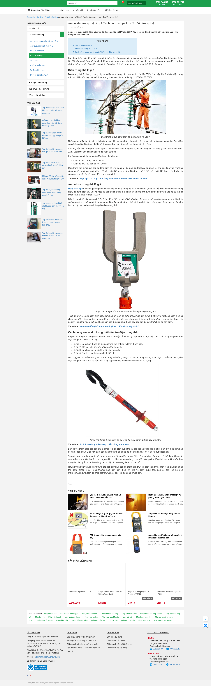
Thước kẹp (113, 620)
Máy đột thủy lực (98, 620)
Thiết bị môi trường (38, 65)
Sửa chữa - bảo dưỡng (39, 89)
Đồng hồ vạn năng (80, 620)
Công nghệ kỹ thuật (37, 95)
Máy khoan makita (129, 614)
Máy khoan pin (50, 614)
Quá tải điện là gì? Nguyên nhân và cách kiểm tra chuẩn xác (105, 496)
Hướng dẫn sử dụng (38, 82)
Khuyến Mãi (78, 10)
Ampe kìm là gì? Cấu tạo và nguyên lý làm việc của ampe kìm (165, 536)
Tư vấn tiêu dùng (94, 10)
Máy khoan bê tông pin (69, 614)
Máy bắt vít (40, 617)
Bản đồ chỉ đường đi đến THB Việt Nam (83, 648)
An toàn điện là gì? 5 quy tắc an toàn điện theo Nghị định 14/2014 (106, 515)
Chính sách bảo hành (116, 640)
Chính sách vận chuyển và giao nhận (82, 644)
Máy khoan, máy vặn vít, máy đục (44, 41)
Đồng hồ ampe (75, 189)
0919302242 (173, 664)
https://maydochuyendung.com (47, 657)
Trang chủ (31, 17)
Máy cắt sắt (127, 617)
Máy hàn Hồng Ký (143, 617)
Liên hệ (70, 651)
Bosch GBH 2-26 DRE (163, 620)
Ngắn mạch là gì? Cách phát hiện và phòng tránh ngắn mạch (164, 496)
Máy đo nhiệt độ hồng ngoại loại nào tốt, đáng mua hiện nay (52, 123)
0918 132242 (178, 3)
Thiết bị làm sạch (37, 51)
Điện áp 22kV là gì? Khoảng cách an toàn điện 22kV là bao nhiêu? (113, 178)
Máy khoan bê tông (110, 614)
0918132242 (156, 664)
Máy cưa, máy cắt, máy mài (41, 46)
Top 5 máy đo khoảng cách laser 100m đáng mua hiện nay (51, 192)
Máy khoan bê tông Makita (151, 614)
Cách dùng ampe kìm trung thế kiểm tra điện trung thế (97, 52)
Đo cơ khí (34, 60)
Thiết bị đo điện (51, 17)
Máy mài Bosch (54, 617)
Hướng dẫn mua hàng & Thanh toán (82, 640)
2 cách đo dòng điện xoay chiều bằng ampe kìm (104, 444)
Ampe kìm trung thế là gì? (86, 49)
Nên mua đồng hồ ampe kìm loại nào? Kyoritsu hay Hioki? (109, 326)
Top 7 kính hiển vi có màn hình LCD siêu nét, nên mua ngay (53, 110)
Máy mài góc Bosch (73, 617)
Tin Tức (40, 17)
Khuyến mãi (34, 28)
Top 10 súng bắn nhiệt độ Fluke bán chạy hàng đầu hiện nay (53, 135)
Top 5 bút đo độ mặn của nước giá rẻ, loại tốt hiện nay (52, 165)
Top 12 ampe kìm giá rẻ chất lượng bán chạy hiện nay (53, 206)
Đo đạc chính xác (37, 70)
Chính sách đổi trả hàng (117, 648)
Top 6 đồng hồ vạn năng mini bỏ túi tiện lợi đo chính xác (52, 235)
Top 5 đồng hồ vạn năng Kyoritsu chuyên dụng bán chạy (52, 222)
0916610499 (156, 649)
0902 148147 (162, 3)
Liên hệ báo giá (111, 10)
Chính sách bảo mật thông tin (119, 644)
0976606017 (173, 649)
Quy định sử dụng (114, 637)
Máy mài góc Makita (110, 617)
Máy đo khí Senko (44, 620)
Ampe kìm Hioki (62, 620)
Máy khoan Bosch (89, 614)
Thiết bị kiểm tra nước (39, 75)
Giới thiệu (64, 10)
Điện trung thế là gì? (83, 45)
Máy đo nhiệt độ (128, 620)
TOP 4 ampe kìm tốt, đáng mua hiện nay (106, 536)
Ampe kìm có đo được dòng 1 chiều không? (164, 515)
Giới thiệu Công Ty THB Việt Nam (81, 637)
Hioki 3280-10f (144, 620)
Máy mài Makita (91, 617)
